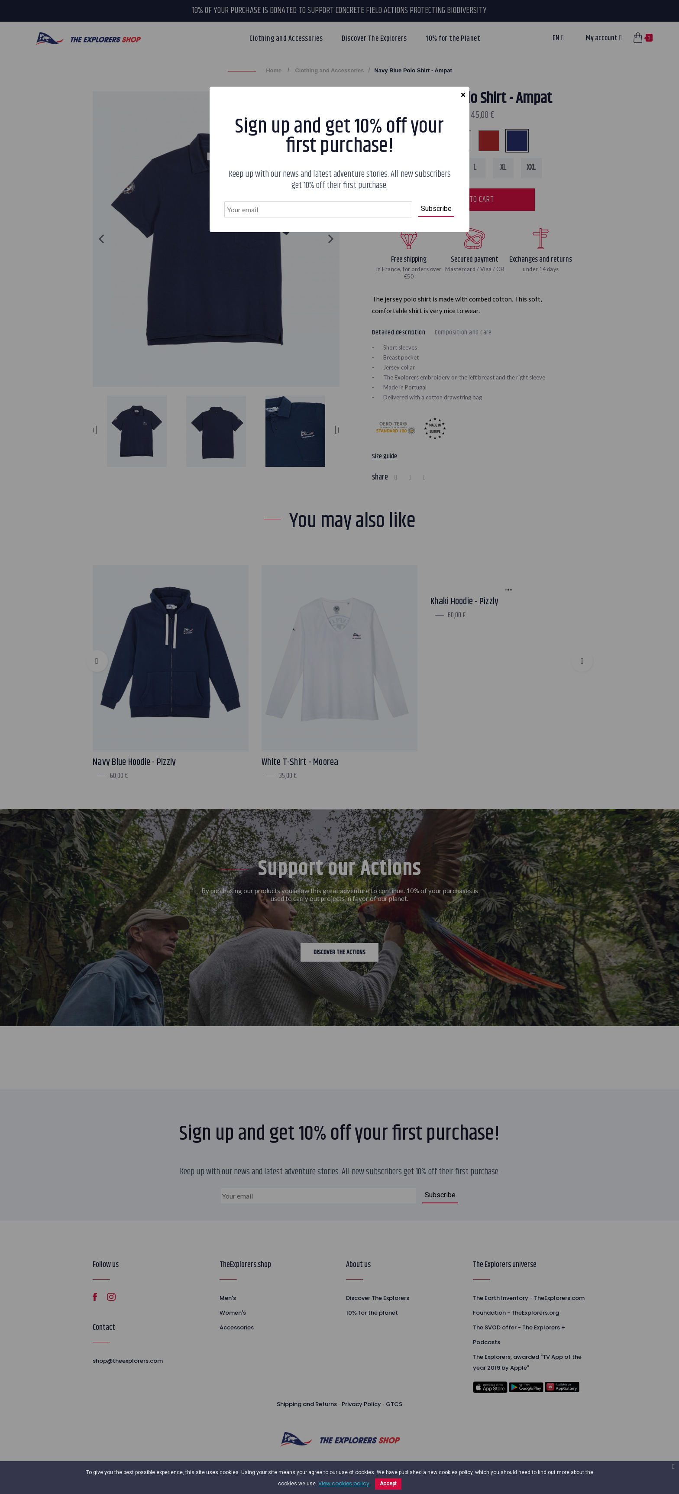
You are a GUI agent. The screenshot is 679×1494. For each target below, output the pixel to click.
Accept (388, 1484)
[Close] (463, 95)
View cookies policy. (344, 1483)
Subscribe (436, 208)
